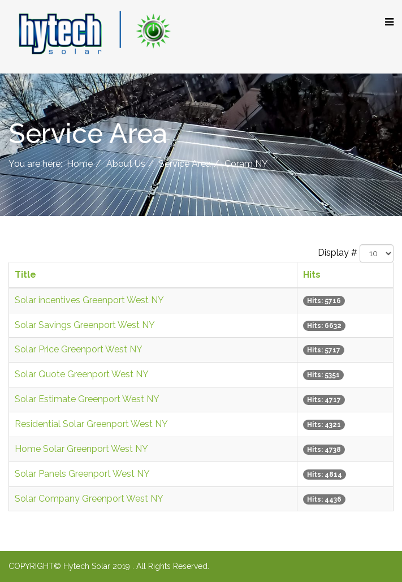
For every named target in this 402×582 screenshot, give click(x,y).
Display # (337, 252)
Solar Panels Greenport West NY (82, 473)
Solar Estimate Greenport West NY (87, 399)
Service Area (185, 163)
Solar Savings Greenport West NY (85, 325)
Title (25, 274)
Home (80, 163)
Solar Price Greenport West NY (78, 349)
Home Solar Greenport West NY (81, 448)
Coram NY (246, 163)
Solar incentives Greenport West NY (89, 300)
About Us (125, 163)
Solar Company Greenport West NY (89, 498)
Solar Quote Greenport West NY (82, 374)
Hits (312, 274)
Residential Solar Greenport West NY (91, 424)
